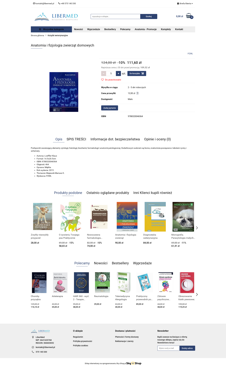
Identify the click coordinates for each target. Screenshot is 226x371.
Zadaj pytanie (109, 108)
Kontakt (179, 29)
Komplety (166, 29)
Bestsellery (110, 29)
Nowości (78, 29)
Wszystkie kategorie (51, 29)
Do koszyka (137, 73)
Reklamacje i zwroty (124, 341)
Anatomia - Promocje (146, 29)
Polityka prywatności (82, 341)
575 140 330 (41, 352)
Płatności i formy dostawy (127, 337)
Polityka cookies (80, 345)
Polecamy (125, 29)
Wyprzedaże (93, 29)
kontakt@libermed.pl (45, 347)
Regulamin (78, 337)
